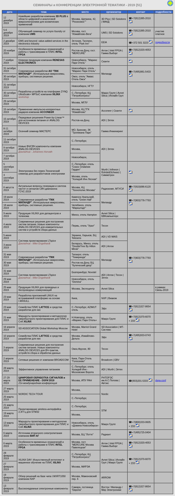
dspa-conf (160, 380)
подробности (162, 42)
